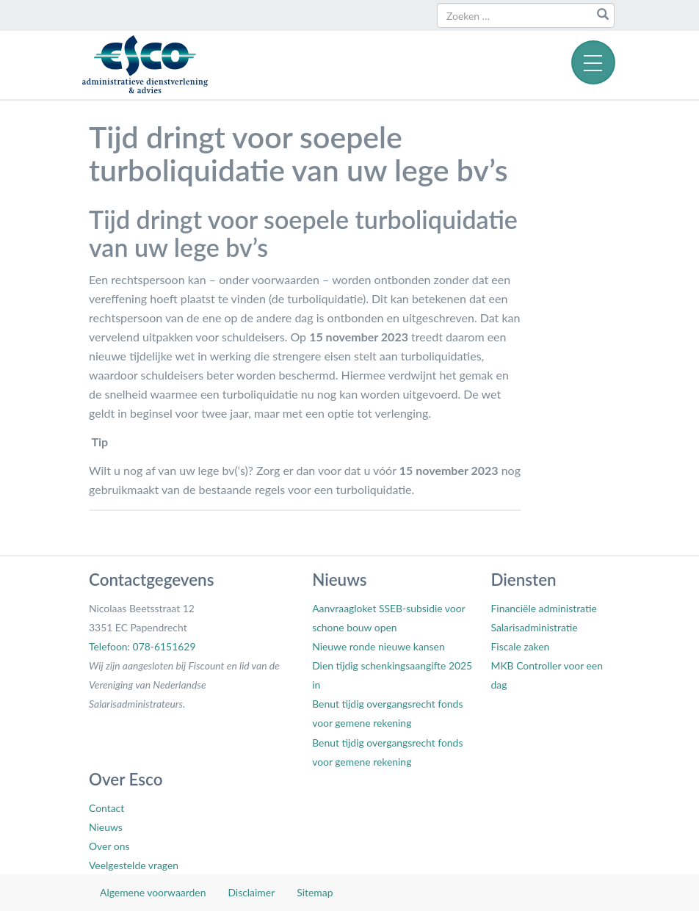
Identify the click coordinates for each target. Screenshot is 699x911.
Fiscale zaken (519, 646)
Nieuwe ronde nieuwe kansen (378, 646)
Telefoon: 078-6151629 (142, 646)
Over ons (109, 846)
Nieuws (106, 827)
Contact (106, 808)
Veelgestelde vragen (133, 865)
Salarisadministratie (533, 627)
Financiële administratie (543, 608)
